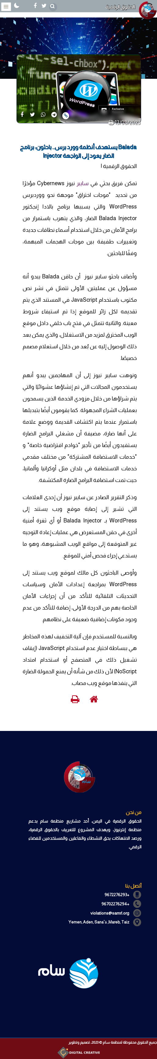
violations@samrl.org (109, 913)
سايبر (83, 183)
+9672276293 (116, 894)
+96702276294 (115, 903)
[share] (21, 115)
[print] (111, 123)
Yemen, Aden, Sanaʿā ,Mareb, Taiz (98, 922)
